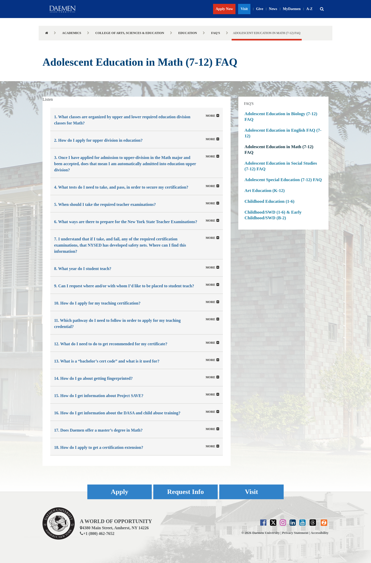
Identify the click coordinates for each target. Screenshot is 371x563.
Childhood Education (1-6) (269, 201)
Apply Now (224, 9)
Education (187, 33)
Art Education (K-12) (264, 190)
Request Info (185, 491)
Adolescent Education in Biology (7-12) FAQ (280, 116)
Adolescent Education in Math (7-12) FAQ (278, 149)
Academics (71, 33)
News (273, 9)
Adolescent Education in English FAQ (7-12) (283, 133)
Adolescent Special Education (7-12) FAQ (283, 179)
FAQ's (215, 33)
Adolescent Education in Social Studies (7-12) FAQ (280, 166)
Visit (244, 9)
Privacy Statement (295, 533)
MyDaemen (292, 9)
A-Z (309, 9)
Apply (119, 491)
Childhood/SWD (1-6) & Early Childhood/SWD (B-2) (273, 215)
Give (259, 9)
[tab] (136, 119)
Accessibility (319, 533)
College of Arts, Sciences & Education (129, 33)
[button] (322, 9)
